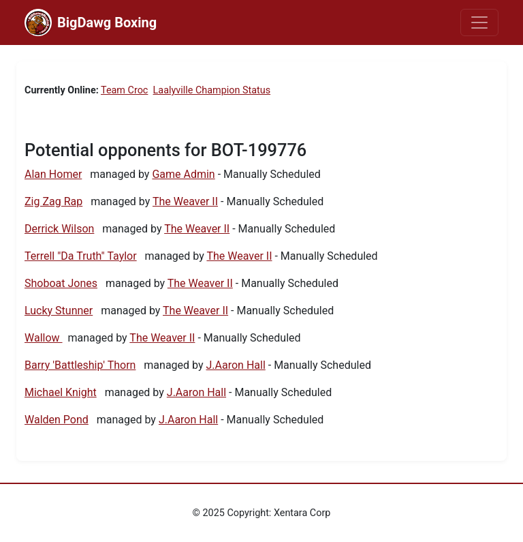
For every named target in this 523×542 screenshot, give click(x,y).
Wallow (44, 337)
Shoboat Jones (61, 283)
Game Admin (183, 174)
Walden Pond (57, 419)
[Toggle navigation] (479, 22)
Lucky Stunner (59, 310)
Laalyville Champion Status (212, 90)
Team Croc (124, 90)
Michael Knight (61, 392)
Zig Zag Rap (53, 201)
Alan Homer (53, 174)
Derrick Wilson (59, 228)
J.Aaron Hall (236, 365)
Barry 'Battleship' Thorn (80, 365)
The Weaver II (185, 201)
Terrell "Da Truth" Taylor (81, 256)
